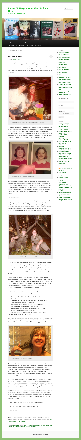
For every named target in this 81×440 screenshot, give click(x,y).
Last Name (61, 105)
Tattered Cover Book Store (65, 94)
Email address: (62, 111)
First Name (61, 100)
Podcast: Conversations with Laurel (54, 42)
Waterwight (21, 45)
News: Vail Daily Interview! (65, 82)
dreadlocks (35, 425)
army (28, 425)
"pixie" (24, 425)
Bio (14, 42)
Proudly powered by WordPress (40, 434)
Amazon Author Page (64, 52)
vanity (27, 426)
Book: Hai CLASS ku (64, 69)
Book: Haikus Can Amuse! (65, 71)
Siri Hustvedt (16, 426)
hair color (43, 425)
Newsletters (33, 42)
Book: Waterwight (63, 72)
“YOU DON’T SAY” (63, 172)
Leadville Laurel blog (66, 168)
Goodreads (61, 76)
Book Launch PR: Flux (64, 59)
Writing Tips (25, 42)
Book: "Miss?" (62, 67)
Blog (10, 42)
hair (39, 425)
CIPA (60, 74)
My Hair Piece (15, 56)
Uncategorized (15, 425)
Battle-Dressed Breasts (64, 57)
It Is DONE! (61, 170)
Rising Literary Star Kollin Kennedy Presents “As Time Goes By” (65, 199)
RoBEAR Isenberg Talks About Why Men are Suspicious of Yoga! (64, 182)
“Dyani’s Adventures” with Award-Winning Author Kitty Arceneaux (65, 187)
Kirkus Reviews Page (64, 81)
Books (18, 42)
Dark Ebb (67, 42)
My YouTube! (30, 45)
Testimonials (41, 42)
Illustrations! (38, 45)
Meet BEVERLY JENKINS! (65, 192)
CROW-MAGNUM (13, 45)
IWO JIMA (61, 190)
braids (30, 425)
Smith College (22, 426)
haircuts (47, 425)
